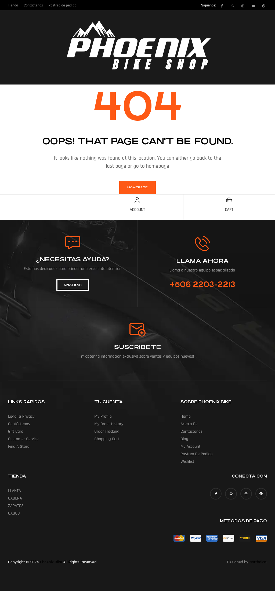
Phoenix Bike (51, 562)
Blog (184, 439)
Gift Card (15, 431)
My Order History (108, 424)
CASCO (14, 513)
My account (190, 446)
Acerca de (188, 424)
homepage (137, 187)
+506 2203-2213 (202, 284)
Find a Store (18, 446)
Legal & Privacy (21, 416)
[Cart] (229, 200)
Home (185, 416)
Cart (229, 209)
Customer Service (23, 439)
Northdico (257, 562)
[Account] (137, 200)
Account (137, 209)
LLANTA (14, 491)
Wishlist (187, 461)
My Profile (102, 416)
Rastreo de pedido (196, 454)
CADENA (15, 498)
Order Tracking (106, 431)
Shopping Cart (106, 439)
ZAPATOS (16, 506)
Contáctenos (19, 424)
